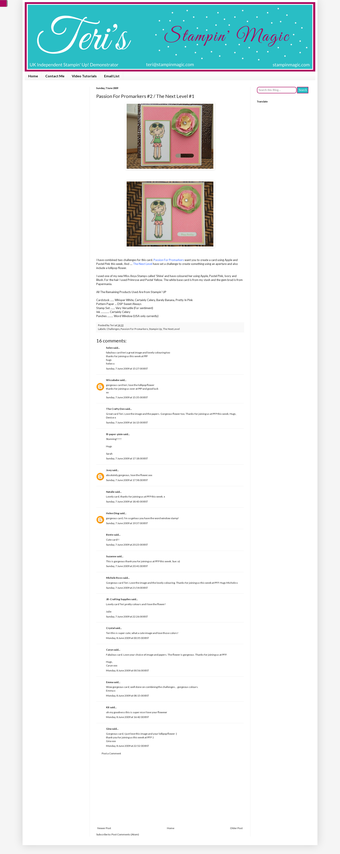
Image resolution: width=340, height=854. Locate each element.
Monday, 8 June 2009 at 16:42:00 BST (127, 717)
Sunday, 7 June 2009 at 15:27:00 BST (127, 368)
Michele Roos (114, 577)
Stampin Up (155, 328)
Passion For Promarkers (134, 328)
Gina (108, 728)
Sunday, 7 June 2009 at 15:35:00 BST (127, 397)
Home (33, 76)
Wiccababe (112, 380)
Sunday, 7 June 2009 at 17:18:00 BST (127, 458)
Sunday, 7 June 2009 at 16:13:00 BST (127, 422)
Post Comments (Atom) (125, 834)
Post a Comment (111, 753)
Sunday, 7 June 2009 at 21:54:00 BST (127, 587)
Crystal (110, 628)
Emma (109, 682)
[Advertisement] (170, 791)
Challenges (113, 328)
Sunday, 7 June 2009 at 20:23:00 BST (127, 544)
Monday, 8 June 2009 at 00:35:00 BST (127, 638)
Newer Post (104, 828)
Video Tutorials (84, 76)
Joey (109, 470)
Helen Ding (112, 513)
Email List (111, 76)
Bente (109, 534)
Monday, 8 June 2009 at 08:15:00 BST (127, 695)
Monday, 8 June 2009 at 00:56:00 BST (127, 670)
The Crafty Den (115, 408)
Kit (108, 707)
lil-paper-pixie (114, 434)
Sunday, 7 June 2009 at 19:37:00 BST (127, 523)
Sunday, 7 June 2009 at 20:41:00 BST (127, 566)
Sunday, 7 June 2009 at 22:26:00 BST (127, 616)
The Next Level (171, 328)
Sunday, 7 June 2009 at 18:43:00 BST (127, 501)
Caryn (109, 649)
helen (109, 347)
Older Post (236, 828)
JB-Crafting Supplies (118, 599)
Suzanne (111, 556)
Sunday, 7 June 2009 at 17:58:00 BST (127, 480)
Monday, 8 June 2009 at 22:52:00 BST (127, 745)
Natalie (110, 491)
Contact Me (54, 76)
